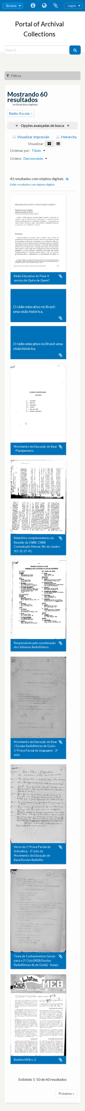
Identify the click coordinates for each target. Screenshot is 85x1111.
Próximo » (66, 1093)
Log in (72, 6)
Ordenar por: (20, 150)
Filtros (13, 75)
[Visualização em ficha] (49, 143)
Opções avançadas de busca (42, 125)
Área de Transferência (55, 5)
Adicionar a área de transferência (60, 276)
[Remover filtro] (32, 113)
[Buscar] (75, 50)
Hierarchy (66, 137)
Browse (11, 6)
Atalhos (33, 5)
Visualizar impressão (31, 137)
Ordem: (16, 158)
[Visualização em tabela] (58, 143)
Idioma (44, 5)
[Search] (37, 50)
